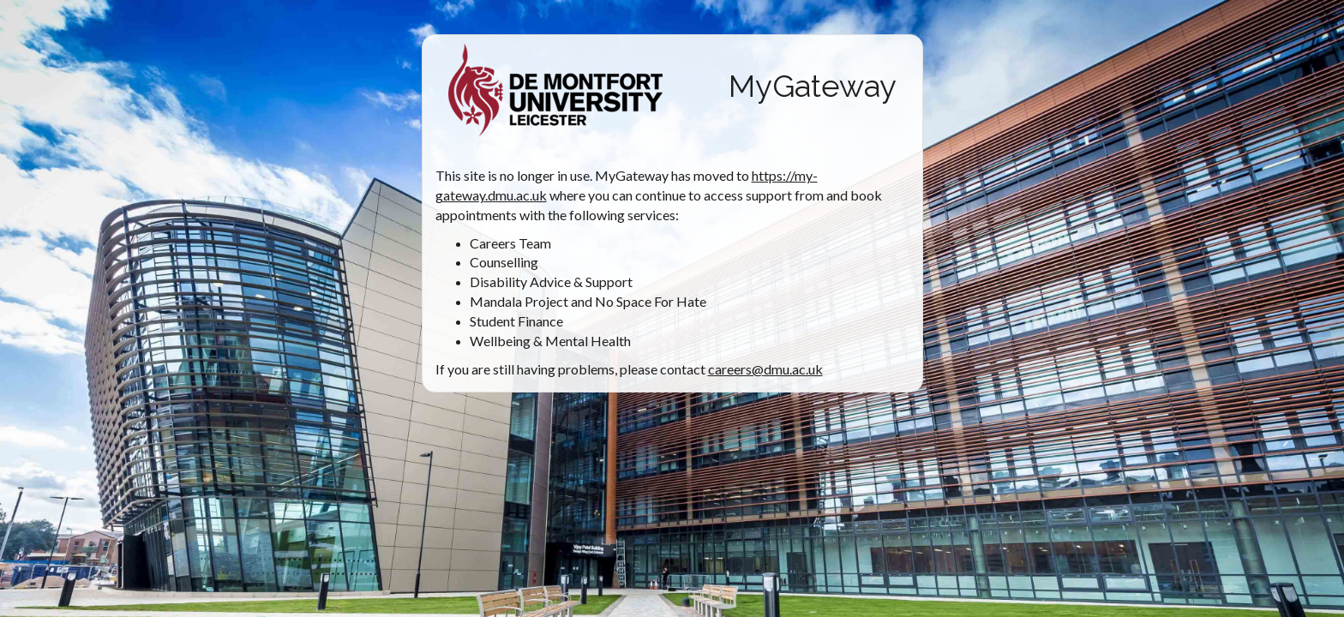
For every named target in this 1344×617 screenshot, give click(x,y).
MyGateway (813, 86)
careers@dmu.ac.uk (765, 369)
